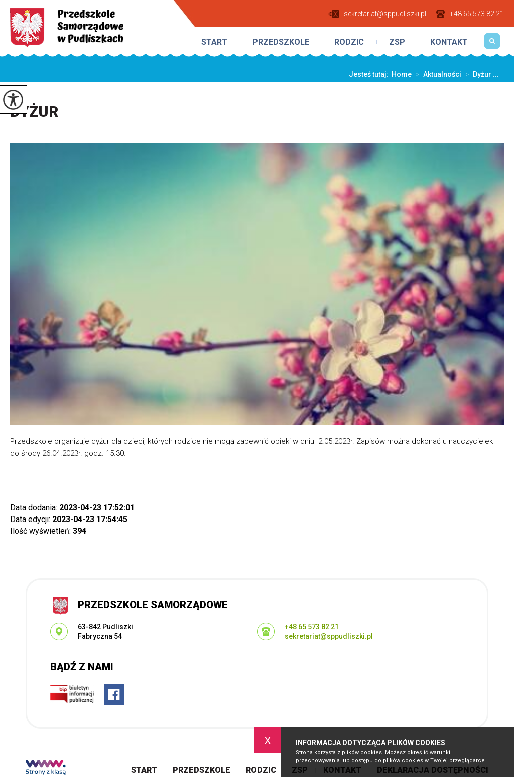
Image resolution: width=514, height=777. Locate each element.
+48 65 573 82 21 (470, 14)
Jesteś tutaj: (370, 74)
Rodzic (349, 42)
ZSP (397, 42)
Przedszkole (280, 42)
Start (214, 42)
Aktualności (436, 74)
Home (402, 74)
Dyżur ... (480, 74)
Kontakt (449, 42)
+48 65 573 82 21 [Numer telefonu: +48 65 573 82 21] (312, 627)
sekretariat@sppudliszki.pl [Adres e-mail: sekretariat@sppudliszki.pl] (329, 636)
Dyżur (34, 111)
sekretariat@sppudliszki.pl (377, 14)
